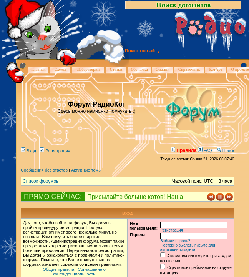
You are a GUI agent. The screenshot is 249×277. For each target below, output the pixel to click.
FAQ (205, 150)
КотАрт (215, 69)
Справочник (189, 69)
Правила (183, 150)
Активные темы (86, 170)
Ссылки (163, 69)
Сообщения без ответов (44, 170)
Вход (28, 151)
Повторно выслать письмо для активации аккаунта (187, 247)
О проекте (240, 69)
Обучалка (139, 69)
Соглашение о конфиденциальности (79, 271)
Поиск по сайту (142, 50)
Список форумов (41, 181)
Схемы (60, 69)
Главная (38, 69)
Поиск (225, 150)
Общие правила (58, 269)
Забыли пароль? (175, 241)
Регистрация (55, 151)
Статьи (116, 69)
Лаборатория (88, 69)
